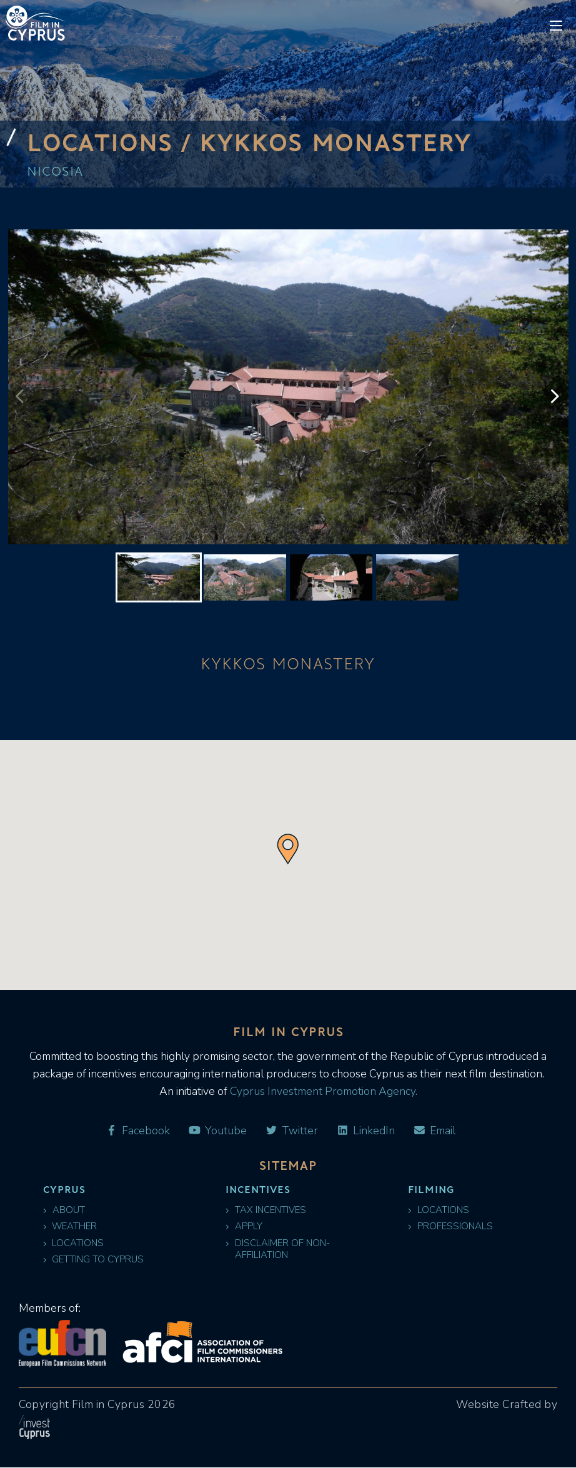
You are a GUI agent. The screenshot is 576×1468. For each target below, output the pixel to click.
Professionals (450, 1227)
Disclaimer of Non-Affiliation (278, 1249)
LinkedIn (365, 1131)
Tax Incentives (266, 1210)
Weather (70, 1227)
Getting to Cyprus (93, 1260)
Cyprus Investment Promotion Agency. (322, 1091)
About (64, 1210)
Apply (244, 1227)
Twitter (291, 1131)
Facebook (137, 1131)
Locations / (114, 142)
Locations (73, 1243)
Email (434, 1131)
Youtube (217, 1131)
